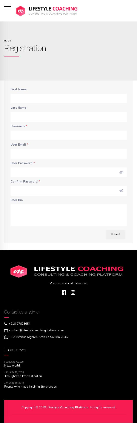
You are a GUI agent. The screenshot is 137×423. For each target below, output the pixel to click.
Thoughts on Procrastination (23, 376)
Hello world (12, 366)
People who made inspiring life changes (30, 387)
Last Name (18, 108)
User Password (23, 163)
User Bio (17, 200)
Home (7, 40)
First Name (18, 89)
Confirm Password (25, 182)
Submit (115, 235)
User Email (19, 145)
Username (19, 126)
